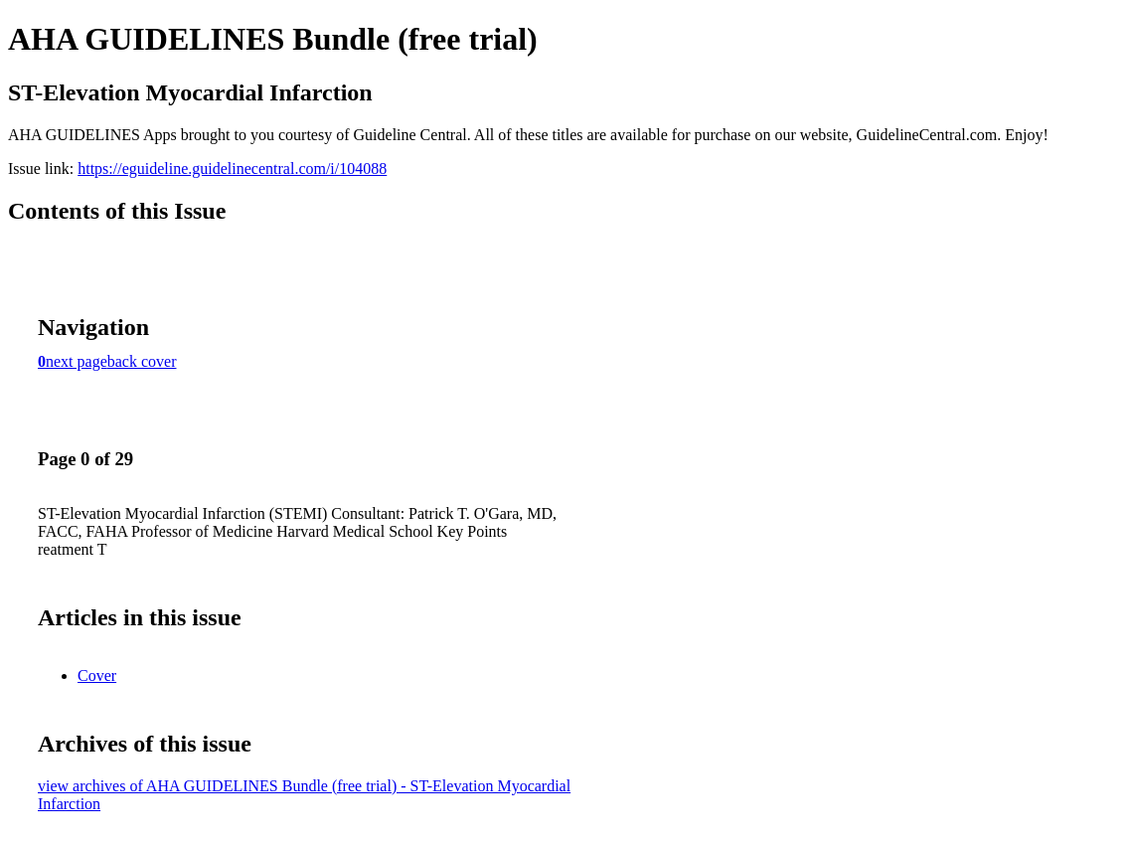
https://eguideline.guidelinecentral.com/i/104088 (232, 168)
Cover (97, 675)
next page (76, 361)
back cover (142, 361)
